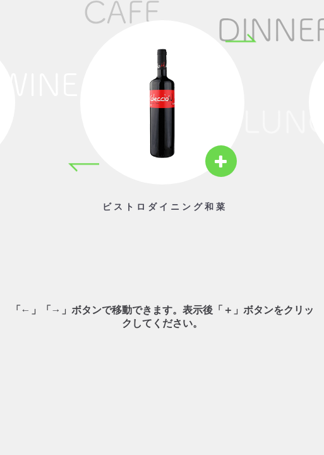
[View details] (221, 161)
